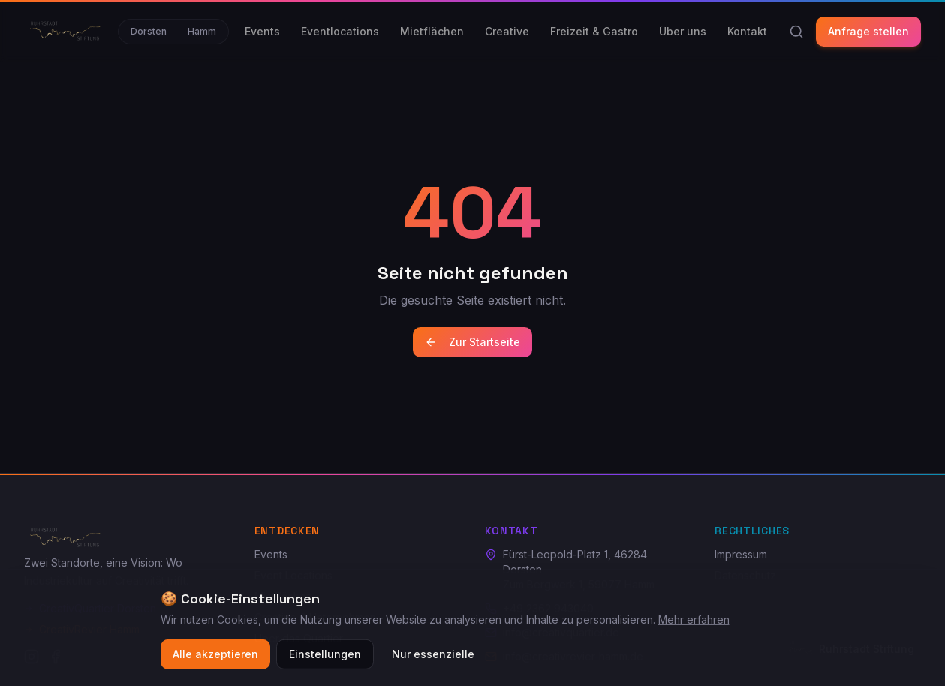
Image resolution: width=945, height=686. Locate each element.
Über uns (682, 31)
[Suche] (796, 31)
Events (262, 31)
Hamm (202, 31)
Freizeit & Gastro (594, 31)
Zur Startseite (472, 341)
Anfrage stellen (868, 31)
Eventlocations (340, 31)
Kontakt (747, 31)
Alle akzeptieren (215, 657)
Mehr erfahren (694, 622)
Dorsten (149, 31)
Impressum (741, 554)
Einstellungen (325, 657)
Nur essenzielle (433, 657)
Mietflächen (432, 31)
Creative (507, 31)
